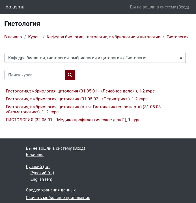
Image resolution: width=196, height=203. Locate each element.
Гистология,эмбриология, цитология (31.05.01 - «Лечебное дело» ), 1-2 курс (80, 91)
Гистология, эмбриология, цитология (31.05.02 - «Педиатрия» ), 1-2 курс (77, 99)
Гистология (178, 36)
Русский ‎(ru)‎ (38, 166)
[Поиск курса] (35, 75)
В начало (13, 36)
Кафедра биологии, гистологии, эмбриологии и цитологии (103, 36)
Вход (183, 7)
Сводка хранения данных (51, 190)
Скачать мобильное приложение (58, 197)
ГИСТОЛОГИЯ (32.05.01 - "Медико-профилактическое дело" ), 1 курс (73, 119)
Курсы (34, 36)
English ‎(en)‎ (42, 179)
